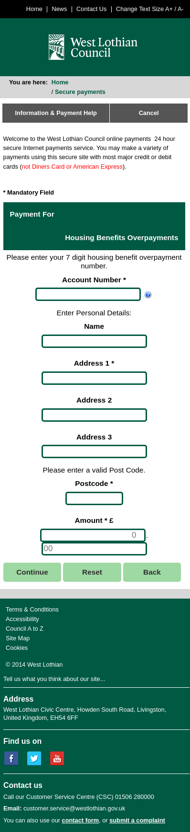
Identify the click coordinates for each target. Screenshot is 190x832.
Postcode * (94, 483)
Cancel (149, 112)
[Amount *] (93, 535)
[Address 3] (94, 451)
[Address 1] (94, 378)
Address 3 (94, 437)
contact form (80, 820)
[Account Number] (88, 294)
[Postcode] (94, 498)
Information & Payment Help (55, 112)
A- (181, 8)
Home (34, 8)
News (59, 8)
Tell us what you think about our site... (54, 678)
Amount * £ (94, 520)
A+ (169, 8)
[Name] (94, 341)
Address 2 (94, 400)
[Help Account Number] (148, 294)
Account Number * (94, 280)
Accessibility (22, 619)
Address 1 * (94, 363)
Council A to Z (24, 628)
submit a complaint (137, 820)
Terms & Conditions (32, 609)
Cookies (17, 647)
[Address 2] (94, 415)
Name (94, 326)
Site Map (18, 638)
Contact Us (91, 8)
